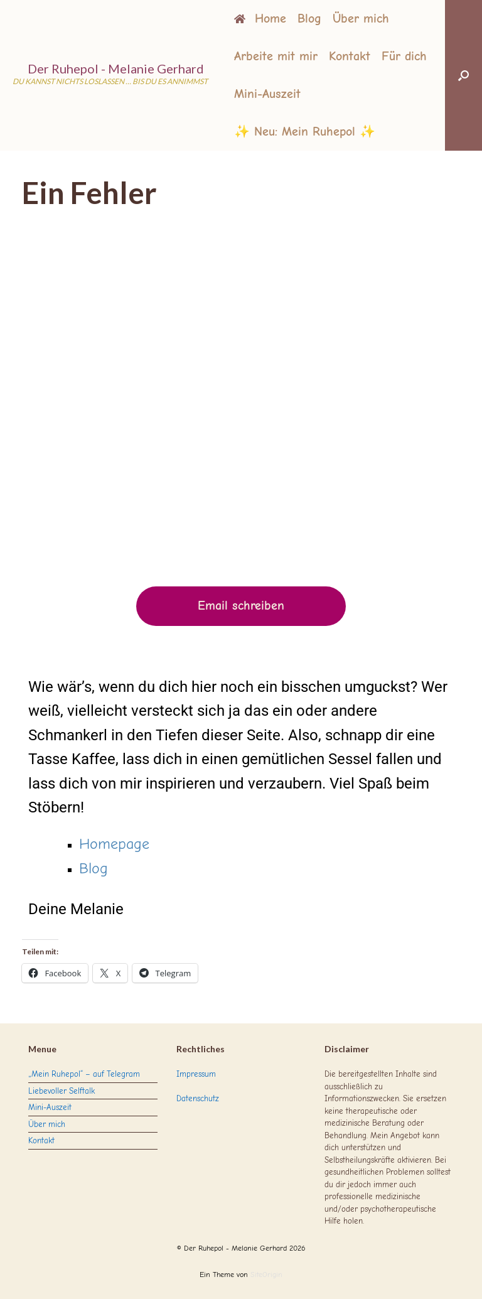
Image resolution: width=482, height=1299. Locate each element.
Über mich (361, 18)
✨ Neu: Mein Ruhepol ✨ (304, 131)
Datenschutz (197, 1098)
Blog (309, 18)
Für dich (404, 56)
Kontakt (349, 56)
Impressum (196, 1074)
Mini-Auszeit (267, 94)
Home (260, 18)
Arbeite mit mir (276, 56)
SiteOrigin (266, 1275)
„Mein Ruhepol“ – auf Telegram (84, 1074)
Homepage (114, 844)
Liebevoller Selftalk (61, 1091)
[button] (463, 75)
